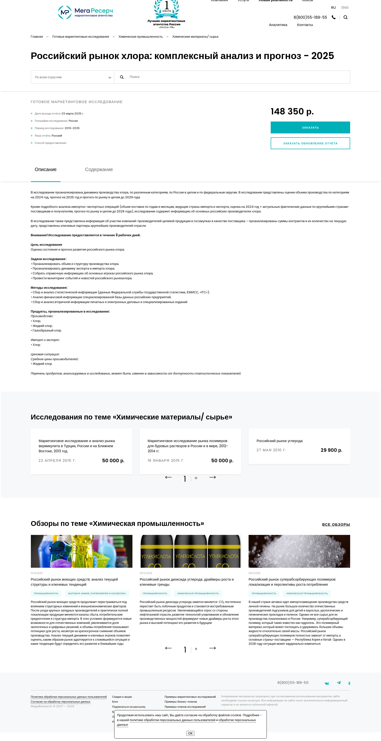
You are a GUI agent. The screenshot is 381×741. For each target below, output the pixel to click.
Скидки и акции (122, 705)
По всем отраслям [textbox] (48, 77)
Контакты (305, 24)
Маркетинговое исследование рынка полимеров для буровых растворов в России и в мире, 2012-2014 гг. (188, 445)
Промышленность (46, 599)
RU (333, 7)
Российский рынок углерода (280, 440)
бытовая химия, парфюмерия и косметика (97, 599)
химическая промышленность (198, 599)
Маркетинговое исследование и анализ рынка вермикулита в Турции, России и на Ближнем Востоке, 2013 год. (77, 445)
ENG (345, 7)
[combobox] (72, 77)
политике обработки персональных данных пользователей (173, 720)
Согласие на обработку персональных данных (60, 710)
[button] (212, 486)
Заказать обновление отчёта (310, 143)
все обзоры (336, 530)
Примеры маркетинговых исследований (190, 705)
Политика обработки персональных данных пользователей (69, 705)
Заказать (310, 128)
